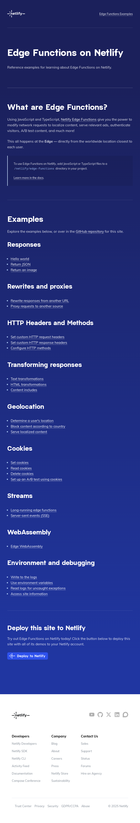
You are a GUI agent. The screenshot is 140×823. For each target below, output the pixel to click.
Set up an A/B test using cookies (37, 479)
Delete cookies (22, 473)
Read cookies (21, 468)
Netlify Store (59, 773)
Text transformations (27, 378)
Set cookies (20, 462)
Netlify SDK (19, 750)
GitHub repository (90, 231)
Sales (84, 743)
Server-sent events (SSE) (30, 515)
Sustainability (60, 780)
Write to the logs (24, 576)
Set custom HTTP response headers (39, 342)
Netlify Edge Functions (79, 119)
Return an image (24, 269)
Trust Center (23, 806)
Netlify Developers (24, 743)
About (55, 750)
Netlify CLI (19, 758)
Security (53, 806)
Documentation (22, 773)
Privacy (40, 806)
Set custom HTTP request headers (38, 336)
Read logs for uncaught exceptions (39, 588)
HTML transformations (29, 384)
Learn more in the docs (28, 177)
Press (55, 765)
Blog (54, 743)
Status (85, 758)
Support (86, 750)
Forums (86, 765)
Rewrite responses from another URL (40, 300)
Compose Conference (26, 780)
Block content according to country (39, 426)
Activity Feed (21, 765)
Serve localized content (29, 431)
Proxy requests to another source (37, 306)
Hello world (20, 258)
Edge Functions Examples (116, 14)
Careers (56, 758)
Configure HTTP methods (31, 348)
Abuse (86, 806)
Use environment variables (32, 582)
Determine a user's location (32, 420)
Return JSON (21, 264)
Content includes (24, 389)
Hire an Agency (91, 773)
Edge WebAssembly (27, 546)
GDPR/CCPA (70, 806)
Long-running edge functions (34, 509)
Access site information (29, 593)
